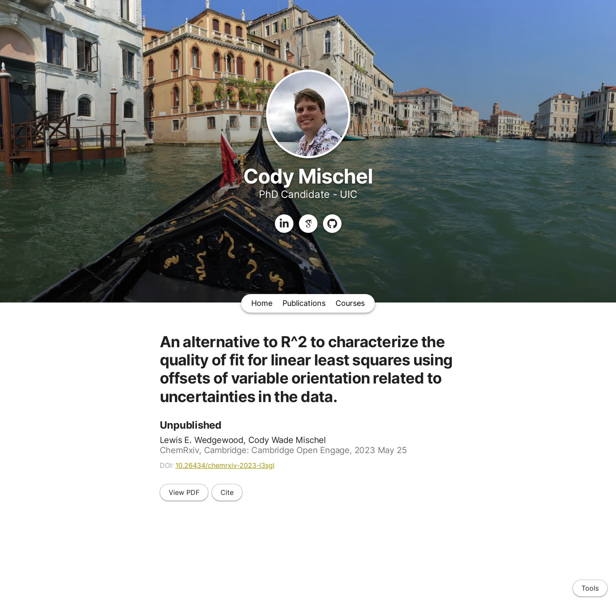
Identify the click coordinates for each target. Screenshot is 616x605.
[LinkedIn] (284, 223)
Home (261, 303)
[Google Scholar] (308, 223)
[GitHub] (332, 223)
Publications (303, 303)
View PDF (184, 492)
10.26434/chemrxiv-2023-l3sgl (224, 465)
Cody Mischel (308, 176)
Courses (350, 303)
